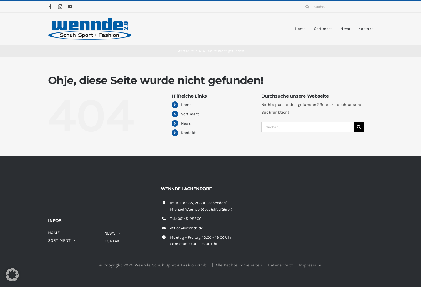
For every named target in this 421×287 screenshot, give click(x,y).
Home (186, 104)
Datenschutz (280, 265)
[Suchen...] (307, 127)
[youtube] (70, 6)
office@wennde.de (186, 228)
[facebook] (50, 6)
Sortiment (190, 114)
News (186, 123)
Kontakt (188, 132)
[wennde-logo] (89, 20)
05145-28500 (189, 218)
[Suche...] (337, 6)
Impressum (310, 265)
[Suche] (307, 6)
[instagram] (60, 6)
